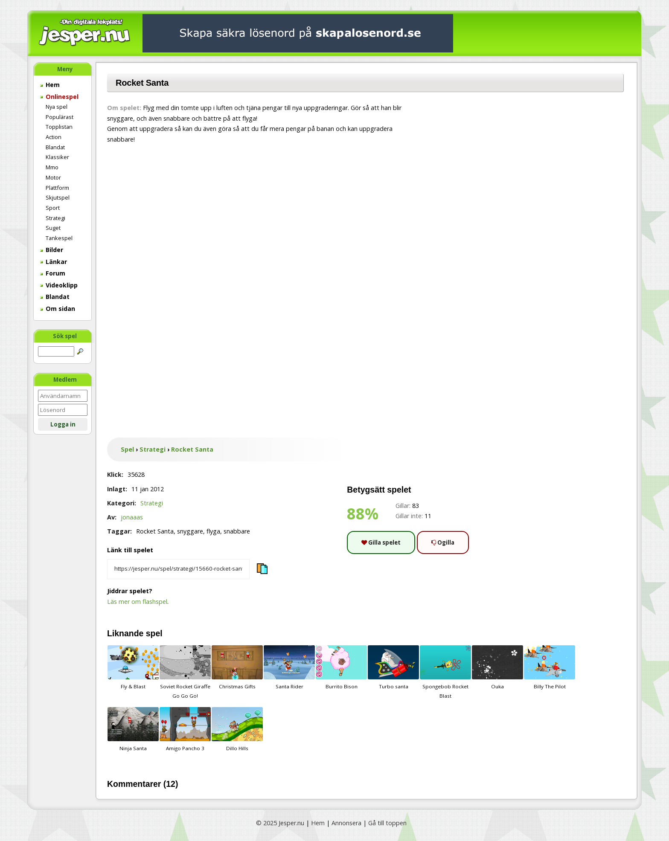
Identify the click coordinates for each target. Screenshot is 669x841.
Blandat (55, 147)
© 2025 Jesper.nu (280, 823)
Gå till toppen (387, 823)
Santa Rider (289, 667)
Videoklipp (59, 285)
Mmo (52, 167)
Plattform (57, 187)
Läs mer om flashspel (137, 601)
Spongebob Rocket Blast (445, 672)
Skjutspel (58, 197)
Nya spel (56, 106)
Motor (53, 177)
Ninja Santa (133, 729)
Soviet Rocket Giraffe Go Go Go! (185, 672)
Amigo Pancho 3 (185, 729)
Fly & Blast (133, 667)
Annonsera (346, 823)
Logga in (63, 424)
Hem (50, 85)
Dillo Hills (237, 729)
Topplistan (59, 126)
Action (53, 137)
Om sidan (57, 308)
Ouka (497, 667)
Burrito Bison (341, 667)
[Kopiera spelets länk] (178, 569)
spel (154, 633)
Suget (53, 228)
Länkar (53, 262)
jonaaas (132, 517)
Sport (53, 208)
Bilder (51, 250)
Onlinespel (59, 97)
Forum (52, 273)
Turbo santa (393, 667)
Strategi (55, 218)
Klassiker (57, 157)
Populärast (59, 117)
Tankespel (59, 238)
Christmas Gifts (237, 667)
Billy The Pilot (549, 667)
